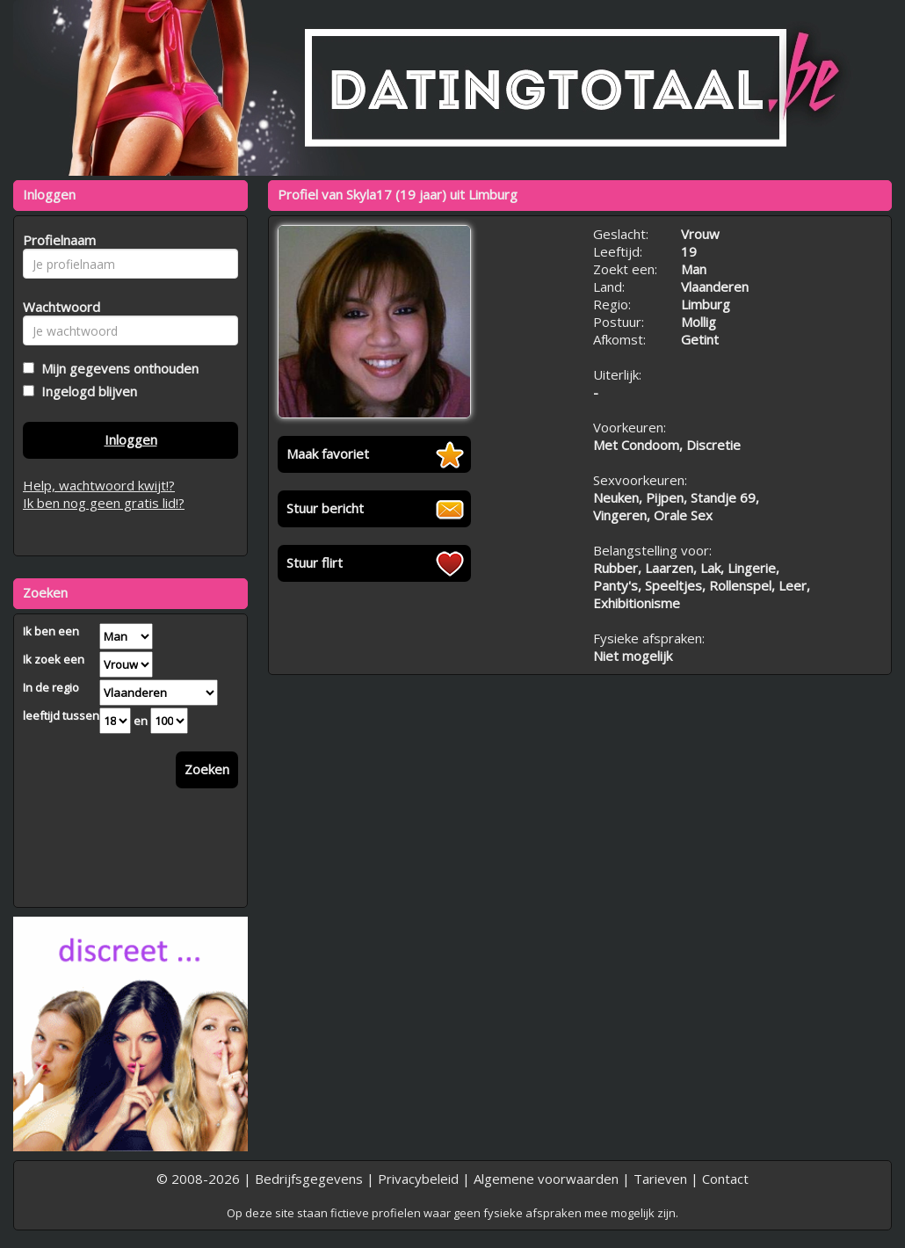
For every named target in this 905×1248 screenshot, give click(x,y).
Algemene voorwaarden (546, 1178)
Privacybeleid (418, 1178)
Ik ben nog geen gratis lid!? (104, 503)
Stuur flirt (314, 562)
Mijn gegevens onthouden (116, 368)
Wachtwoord (56, 307)
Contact (725, 1178)
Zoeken (207, 769)
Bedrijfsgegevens (309, 1178)
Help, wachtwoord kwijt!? (99, 485)
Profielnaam (56, 240)
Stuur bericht (325, 508)
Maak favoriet (327, 453)
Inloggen (131, 439)
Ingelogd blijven (85, 391)
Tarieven (660, 1178)
